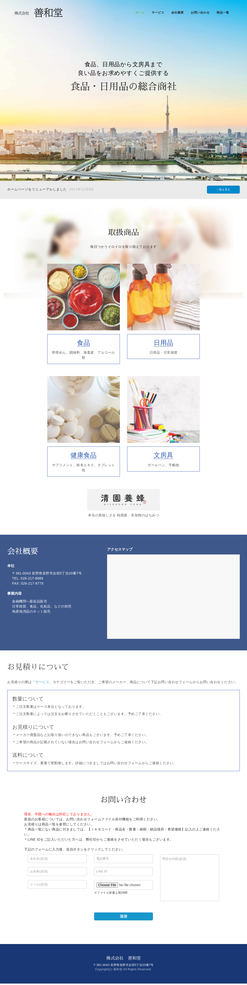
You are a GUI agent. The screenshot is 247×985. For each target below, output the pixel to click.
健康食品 (83, 455)
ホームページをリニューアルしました (37, 189)
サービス (42, 682)
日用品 (163, 342)
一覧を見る (223, 189)
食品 (83, 342)
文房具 (163, 455)
